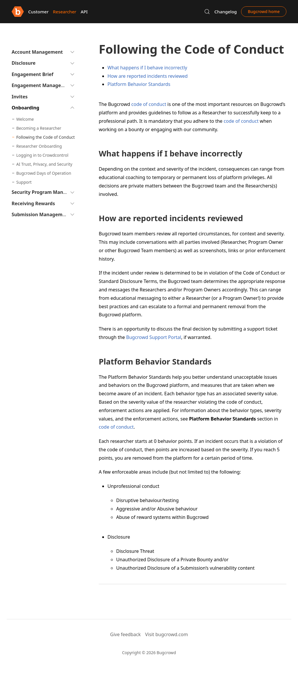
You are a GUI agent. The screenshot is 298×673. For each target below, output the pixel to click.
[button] (207, 11)
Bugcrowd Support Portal (153, 337)
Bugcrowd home (264, 11)
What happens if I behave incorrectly (147, 67)
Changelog (225, 12)
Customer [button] (38, 12)
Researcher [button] (64, 12)
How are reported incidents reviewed (147, 76)
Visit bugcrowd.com (166, 634)
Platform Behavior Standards (138, 84)
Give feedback (125, 634)
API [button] (84, 12)
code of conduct (148, 104)
